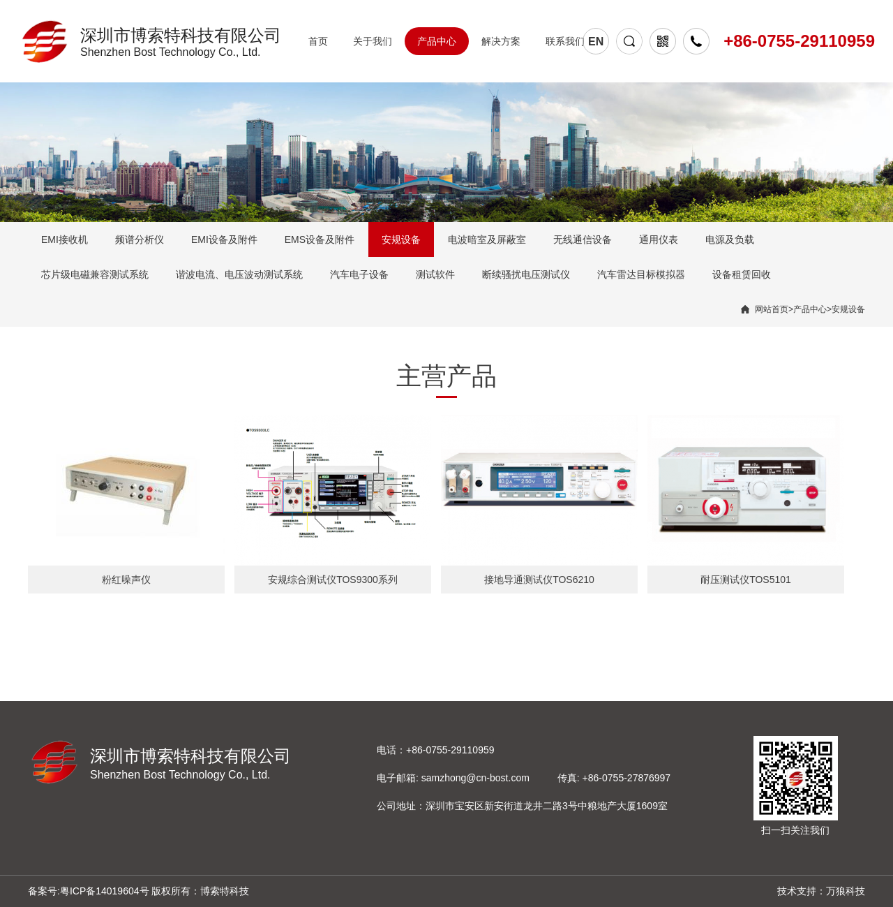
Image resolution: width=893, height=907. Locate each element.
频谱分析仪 (139, 239)
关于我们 (372, 41)
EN (595, 41)
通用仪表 (658, 239)
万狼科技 (845, 891)
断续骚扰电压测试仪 (526, 274)
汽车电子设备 (359, 274)
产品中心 (436, 41)
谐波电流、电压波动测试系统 (239, 274)
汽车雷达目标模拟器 (641, 274)
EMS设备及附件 (319, 239)
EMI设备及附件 (224, 239)
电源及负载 (729, 239)
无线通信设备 (582, 239)
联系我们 (565, 41)
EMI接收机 (64, 239)
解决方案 (500, 41)
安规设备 (401, 239)
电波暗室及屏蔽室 (487, 239)
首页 (318, 41)
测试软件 (435, 274)
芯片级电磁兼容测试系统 (95, 274)
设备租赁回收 (741, 274)
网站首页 (771, 309)
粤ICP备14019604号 (104, 891)
